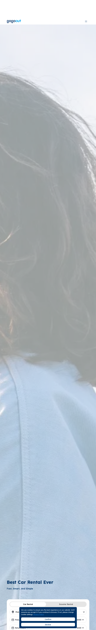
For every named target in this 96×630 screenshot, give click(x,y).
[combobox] (76, 3)
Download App (63, 3)
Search (48, 616)
